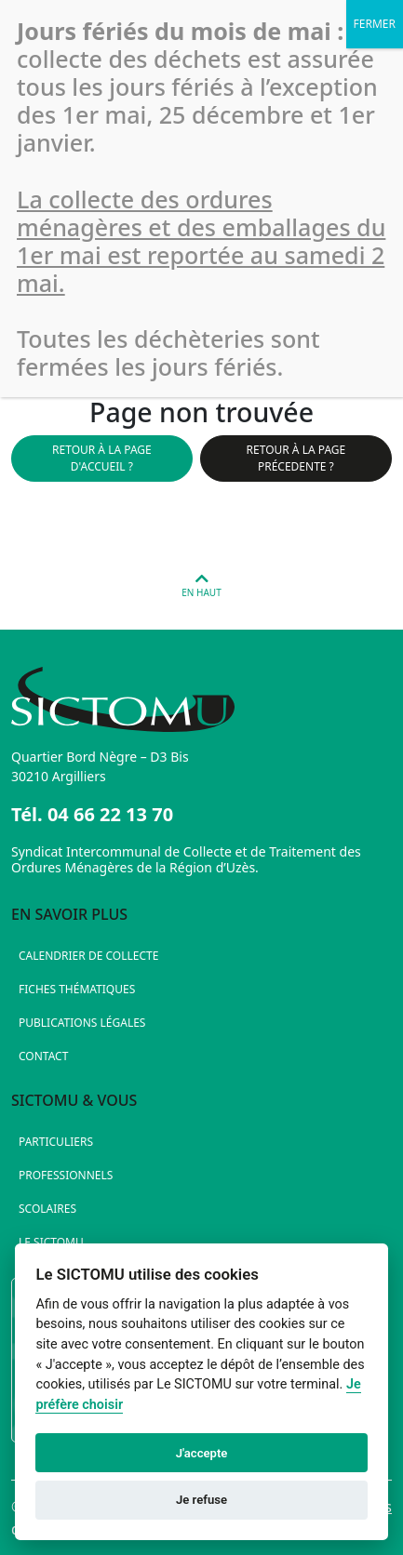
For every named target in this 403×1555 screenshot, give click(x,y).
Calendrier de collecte (88, 956)
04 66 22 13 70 (110, 814)
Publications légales (82, 1022)
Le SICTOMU (51, 1242)
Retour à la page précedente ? (296, 458)
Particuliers (56, 1142)
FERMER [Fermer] (375, 24)
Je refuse (201, 1500)
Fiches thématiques (77, 989)
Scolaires (47, 1208)
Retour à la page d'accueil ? (102, 458)
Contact (43, 1056)
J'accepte (202, 1453)
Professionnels (66, 1175)
